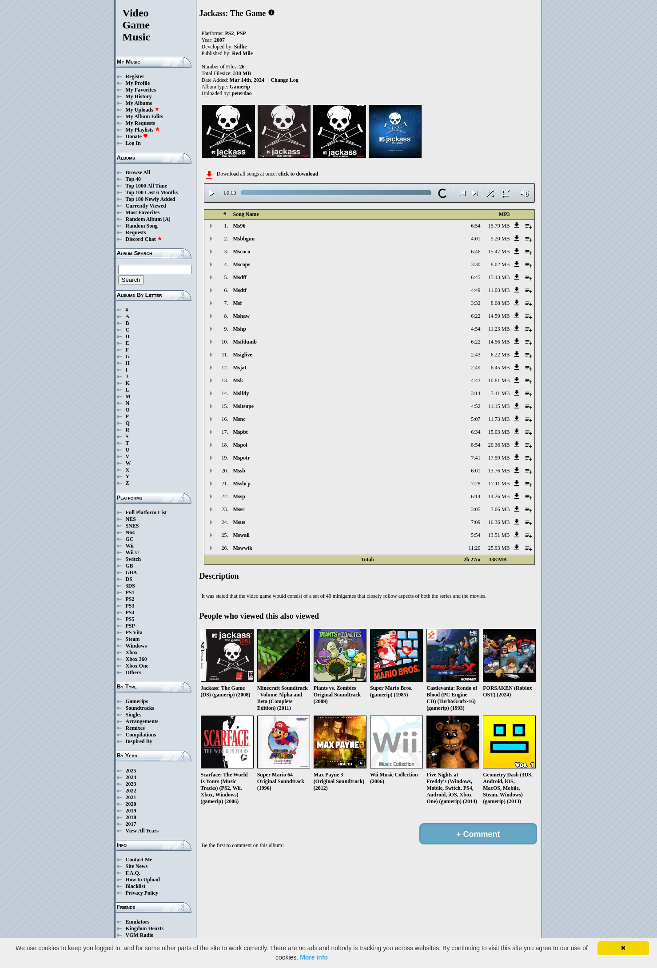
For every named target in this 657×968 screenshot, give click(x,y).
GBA (131, 572)
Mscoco (242, 251)
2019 (131, 811)
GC (130, 539)
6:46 (475, 251)
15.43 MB (499, 277)
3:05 (475, 509)
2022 (131, 791)
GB (129, 566)
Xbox (132, 652)
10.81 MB (499, 380)
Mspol (240, 445)
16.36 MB (499, 522)
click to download (298, 174)
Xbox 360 (136, 659)
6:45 (475, 277)
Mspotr (241, 458)
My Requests (140, 123)
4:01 (475, 239)
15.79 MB (499, 226)
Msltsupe (243, 406)
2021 (131, 797)
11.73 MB (499, 419)
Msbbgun (244, 239)
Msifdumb (245, 342)
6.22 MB (500, 355)
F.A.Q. (133, 873)
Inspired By (139, 741)
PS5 (130, 619)
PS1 (130, 592)
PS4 (130, 612)
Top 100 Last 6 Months (152, 192)
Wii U (132, 552)
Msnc (239, 419)
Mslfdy (241, 393)
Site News (137, 866)
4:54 (475, 329)
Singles (134, 715)
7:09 (475, 522)
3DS (130, 586)
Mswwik (242, 548)
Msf (237, 303)
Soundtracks (140, 708)
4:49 (475, 290)
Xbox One (137, 666)
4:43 (475, 380)
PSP (130, 626)
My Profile (138, 83)
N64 (130, 532)
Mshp (239, 329)
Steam (133, 639)
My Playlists (143, 130)
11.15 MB (499, 406)
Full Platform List (146, 512)
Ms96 (239, 226)
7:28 (475, 483)
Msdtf (240, 290)
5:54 (475, 535)
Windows (136, 646)
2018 (131, 817)
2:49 (475, 367)
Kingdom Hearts (145, 928)
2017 (131, 824)
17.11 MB (499, 483)
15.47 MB (499, 251)
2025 (131, 771)
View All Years (142, 831)
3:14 (475, 393)
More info (314, 957)
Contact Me (139, 859)
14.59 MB (499, 316)
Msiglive (242, 355)
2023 (131, 784)
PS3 (130, 606)
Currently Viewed (146, 206)
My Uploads (142, 110)
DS (129, 579)
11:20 (475, 548)
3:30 (475, 264)
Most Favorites (143, 212)
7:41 (475, 458)
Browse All (138, 172)
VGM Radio (140, 935)
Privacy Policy (142, 893)
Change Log (284, 80)
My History (139, 96)
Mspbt (240, 432)
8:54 (475, 445)
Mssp (239, 496)
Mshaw (241, 316)
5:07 (475, 419)
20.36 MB (499, 445)
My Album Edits (144, 116)
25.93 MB (499, 548)
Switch (133, 559)
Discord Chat (144, 239)
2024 (131, 777)
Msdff (240, 277)
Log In (133, 143)
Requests (136, 232)
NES (131, 519)
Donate (137, 136)
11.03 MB (499, 290)
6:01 (475, 471)
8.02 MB (500, 264)
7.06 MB (500, 509)
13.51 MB (499, 535)
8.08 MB (500, 303)
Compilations (141, 735)
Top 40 (133, 179)
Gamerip (240, 87)
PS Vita (134, 632)
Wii (130, 546)
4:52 (475, 406)
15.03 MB (499, 432)
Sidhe (240, 47)
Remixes (135, 728)
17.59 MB (499, 458)
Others (133, 672)
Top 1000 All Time (146, 186)
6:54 (475, 226)
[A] (167, 219)
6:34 (475, 432)
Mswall (241, 535)
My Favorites (141, 90)
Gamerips (137, 701)
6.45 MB (500, 367)
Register (135, 76)
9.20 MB (500, 239)
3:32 (475, 303)
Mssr (239, 509)
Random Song (142, 226)
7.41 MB (500, 393)
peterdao (242, 93)
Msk (238, 380)
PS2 (130, 599)
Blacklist (136, 886)
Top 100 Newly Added (150, 199)
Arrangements (142, 721)
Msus (239, 522)
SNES (132, 526)
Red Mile (242, 53)
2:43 (475, 355)
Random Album (144, 219)
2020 (131, 804)
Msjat (240, 367)
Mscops (242, 264)
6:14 (475, 496)
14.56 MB (499, 342)
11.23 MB (499, 329)
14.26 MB (499, 496)
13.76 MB (499, 471)
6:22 (475, 316)
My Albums (139, 103)
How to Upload (143, 879)
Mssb (239, 471)
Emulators (138, 922)
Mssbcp (242, 483)
